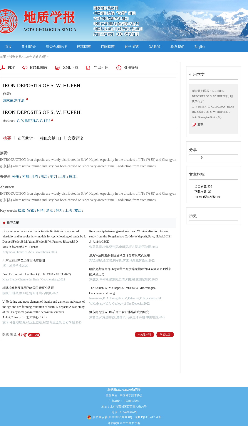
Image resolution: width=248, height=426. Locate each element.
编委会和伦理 (56, 46)
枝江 (72, 176)
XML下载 (71, 67)
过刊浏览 (132, 46)
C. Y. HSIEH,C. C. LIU (33, 121)
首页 (8, 46)
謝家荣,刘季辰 (14, 100)
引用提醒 (131, 67)
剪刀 (53, 176)
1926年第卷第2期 (34, 56)
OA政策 (155, 46)
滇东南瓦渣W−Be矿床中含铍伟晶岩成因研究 (119, 312)
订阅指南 (108, 46)
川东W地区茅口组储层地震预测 (23, 260)
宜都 (25, 176)
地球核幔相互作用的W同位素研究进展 (28, 288)
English (199, 46)
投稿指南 (84, 46)
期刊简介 (29, 46)
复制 (200, 124)
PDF (11, 67)
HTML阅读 (39, 67)
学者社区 (165, 334)
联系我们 (177, 46)
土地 (62, 176)
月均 (34, 176)
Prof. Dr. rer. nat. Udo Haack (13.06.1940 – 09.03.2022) (36, 274)
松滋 (15, 176)
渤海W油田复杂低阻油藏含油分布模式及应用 (119, 255)
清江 (43, 176)
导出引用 (101, 67)
